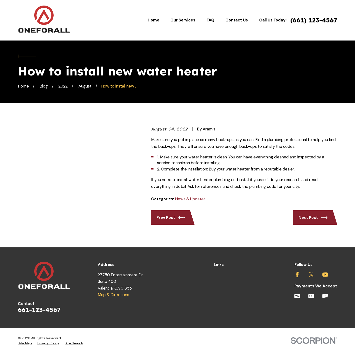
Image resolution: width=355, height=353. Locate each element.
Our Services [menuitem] (182, 20)
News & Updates (190, 199)
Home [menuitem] (153, 20)
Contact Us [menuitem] (236, 20)
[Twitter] (311, 274)
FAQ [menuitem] (210, 20)
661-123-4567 (39, 310)
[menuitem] (25, 343)
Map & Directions (113, 294)
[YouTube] (325, 274)
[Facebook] (297, 274)
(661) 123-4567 (313, 20)
